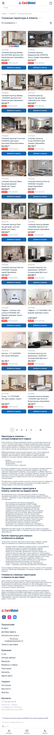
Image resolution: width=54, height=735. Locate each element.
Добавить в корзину (14, 68)
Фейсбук (5, 693)
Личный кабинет (9, 658)
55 (40, 431)
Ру (3, 727)
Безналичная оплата (10, 636)
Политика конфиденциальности (14, 641)
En (8, 727)
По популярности (10, 23)
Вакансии (6, 662)
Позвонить (45, 732)
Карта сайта (7, 677)
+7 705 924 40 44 (9, 702)
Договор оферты (9, 633)
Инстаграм (6, 686)
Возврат (5, 629)
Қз (5, 727)
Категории (9, 732)
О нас (4, 655)
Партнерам (6, 669)
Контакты (6, 673)
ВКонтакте (6, 690)
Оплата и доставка (10, 645)
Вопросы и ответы (10, 666)
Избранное (27, 732)
